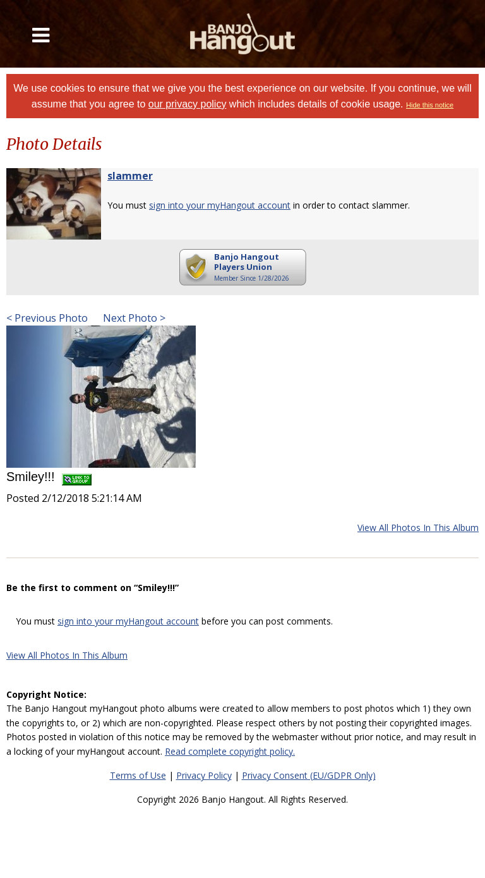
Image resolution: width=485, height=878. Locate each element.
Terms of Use (138, 775)
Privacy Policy (204, 775)
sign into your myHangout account (219, 205)
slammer (130, 176)
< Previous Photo (47, 318)
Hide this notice (429, 105)
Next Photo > (132, 318)
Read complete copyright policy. (230, 751)
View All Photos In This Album (418, 527)
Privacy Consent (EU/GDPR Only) (309, 775)
